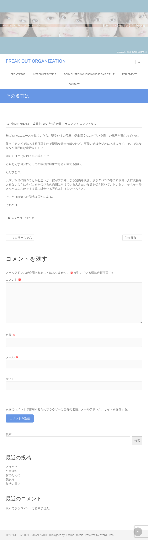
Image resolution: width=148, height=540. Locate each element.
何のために (13, 475)
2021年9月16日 (51, 123)
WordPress (107, 535)
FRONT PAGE (18, 74)
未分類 (30, 218)
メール (12, 357)
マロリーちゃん (20, 237)
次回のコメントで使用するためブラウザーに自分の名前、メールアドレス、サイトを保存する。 (68, 409)
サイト (10, 379)
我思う (10, 479)
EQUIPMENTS (129, 74)
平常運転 (11, 471)
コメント (13, 279)
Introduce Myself (44, 74)
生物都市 (132, 237)
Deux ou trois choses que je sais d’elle (89, 74)
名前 (10, 335)
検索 (9, 434)
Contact (74, 84)
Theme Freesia (74, 535)
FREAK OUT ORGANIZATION (36, 61)
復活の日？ (13, 483)
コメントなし (88, 123)
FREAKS (24, 123)
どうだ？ (11, 467)
